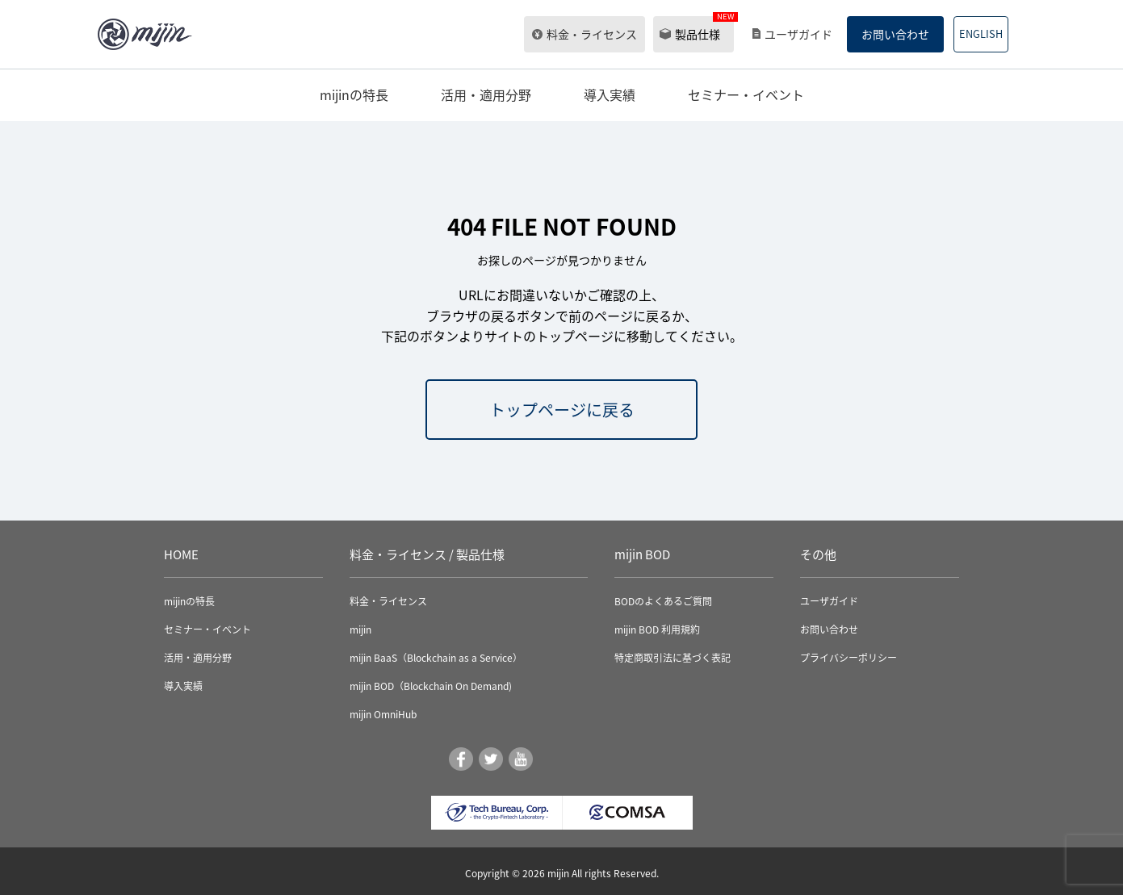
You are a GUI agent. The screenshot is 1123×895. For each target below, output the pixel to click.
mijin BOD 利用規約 (657, 629)
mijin (360, 629)
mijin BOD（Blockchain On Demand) (431, 686)
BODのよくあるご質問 (663, 601)
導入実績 (609, 94)
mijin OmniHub (383, 714)
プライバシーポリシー (848, 657)
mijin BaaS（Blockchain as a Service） (436, 657)
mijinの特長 (354, 94)
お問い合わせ (895, 34)
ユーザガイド (798, 34)
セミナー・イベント (746, 94)
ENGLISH (981, 33)
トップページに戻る (562, 409)
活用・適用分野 (486, 94)
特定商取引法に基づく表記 (672, 657)
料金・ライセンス (592, 34)
